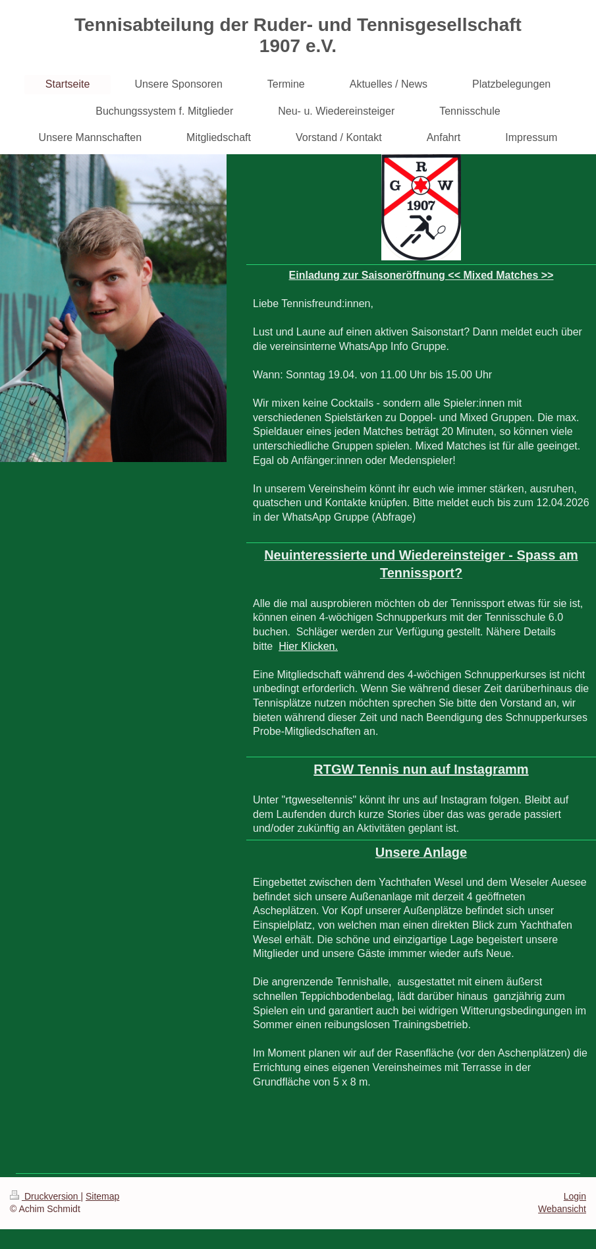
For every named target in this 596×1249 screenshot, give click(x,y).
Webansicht (562, 1209)
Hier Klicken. (308, 646)
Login (575, 1196)
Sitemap (102, 1196)
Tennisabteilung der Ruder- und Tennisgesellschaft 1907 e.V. (298, 35)
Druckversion (45, 1196)
